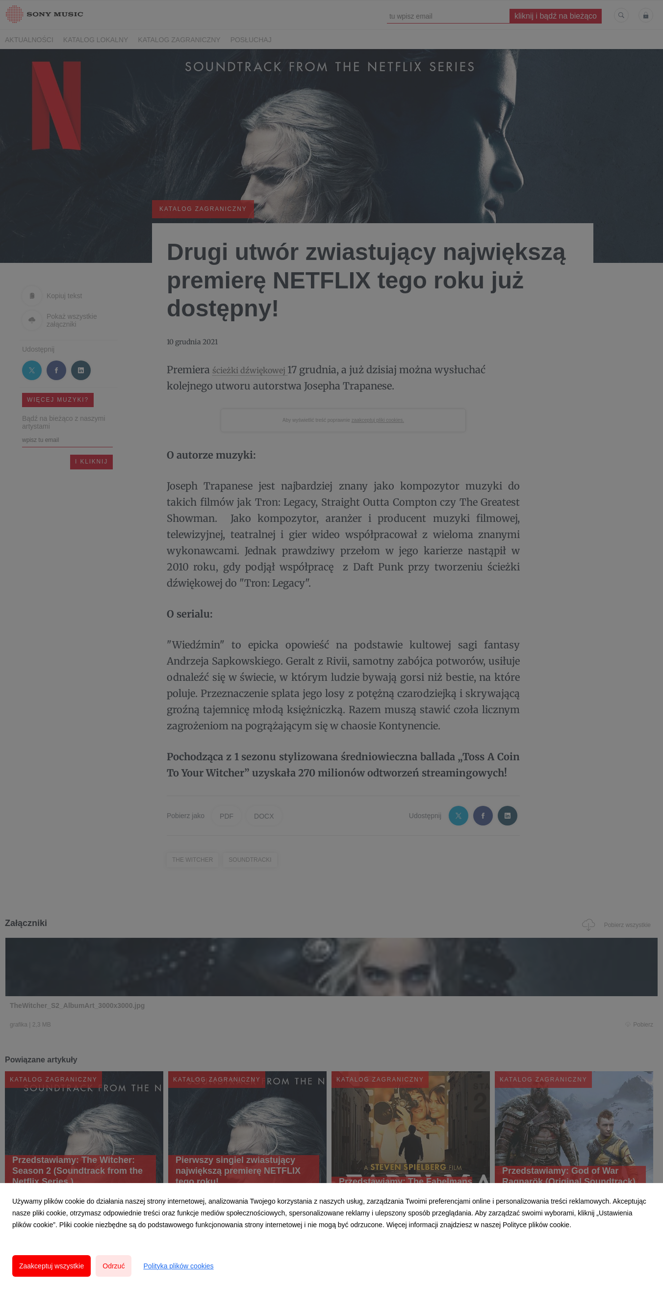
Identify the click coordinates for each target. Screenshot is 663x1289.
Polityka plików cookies (178, 1266)
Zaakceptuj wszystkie (51, 1266)
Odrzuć (113, 1266)
